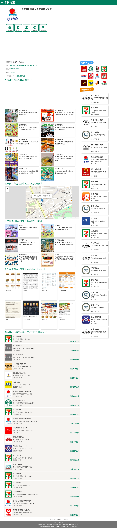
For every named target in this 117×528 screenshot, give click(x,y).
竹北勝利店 (95, 219)
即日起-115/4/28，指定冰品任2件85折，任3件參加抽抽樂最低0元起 (64, 158)
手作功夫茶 (27, 319)
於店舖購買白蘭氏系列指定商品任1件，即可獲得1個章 (28, 157)
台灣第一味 (63, 290)
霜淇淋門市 (43, 30)
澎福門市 (94, 182)
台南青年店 (95, 256)
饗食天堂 (62, 319)
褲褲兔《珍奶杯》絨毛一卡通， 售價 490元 (28, 114)
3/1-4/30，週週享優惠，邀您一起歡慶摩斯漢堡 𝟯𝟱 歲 (64, 229)
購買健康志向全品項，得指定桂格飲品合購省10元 (64, 172)
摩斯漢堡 (57, 225)
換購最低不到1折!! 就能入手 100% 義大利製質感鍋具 (27, 243)
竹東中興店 (95, 292)
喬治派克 (44, 290)
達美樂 (21, 225)
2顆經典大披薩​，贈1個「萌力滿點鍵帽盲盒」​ (28, 229)
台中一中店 (95, 305)
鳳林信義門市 (96, 317)
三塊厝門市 (95, 231)
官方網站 (35, 30)
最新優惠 (10, 30)
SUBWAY (8, 290)
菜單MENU (18, 30)
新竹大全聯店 (96, 169)
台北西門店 (95, 95)
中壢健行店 (95, 268)
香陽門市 (94, 108)
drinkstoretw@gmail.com (67, 526)
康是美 (57, 255)
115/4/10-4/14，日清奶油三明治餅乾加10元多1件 (28, 143)
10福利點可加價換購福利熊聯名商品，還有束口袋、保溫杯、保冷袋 (28, 259)
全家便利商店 (23, 110)
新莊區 (21, 62)
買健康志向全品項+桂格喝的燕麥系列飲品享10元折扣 (64, 128)
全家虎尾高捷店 (97, 157)
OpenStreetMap (69, 218)
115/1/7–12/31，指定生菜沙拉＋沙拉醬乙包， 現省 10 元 (28, 128)
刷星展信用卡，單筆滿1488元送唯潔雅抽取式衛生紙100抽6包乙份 (64, 259)
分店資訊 (26, 30)
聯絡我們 (66, 519)
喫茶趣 (25, 290)
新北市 (15, 62)
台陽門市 (94, 194)
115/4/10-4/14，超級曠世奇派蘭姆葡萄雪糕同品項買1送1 (28, 172)
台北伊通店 (95, 132)
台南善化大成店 (97, 120)
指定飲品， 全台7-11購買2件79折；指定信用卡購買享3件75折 (64, 243)
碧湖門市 (94, 280)
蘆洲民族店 (95, 206)
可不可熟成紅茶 (59, 240)
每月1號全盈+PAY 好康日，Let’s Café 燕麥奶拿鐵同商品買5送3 (64, 114)
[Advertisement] (42, 47)
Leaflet (60, 218)
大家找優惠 (51, 519)
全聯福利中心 (23, 240)
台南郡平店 (95, 329)
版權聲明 (59, 519)
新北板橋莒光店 (97, 145)
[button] (42, 200)
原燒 (7, 319)
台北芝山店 (95, 243)
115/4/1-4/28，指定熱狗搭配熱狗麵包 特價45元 (64, 143)
